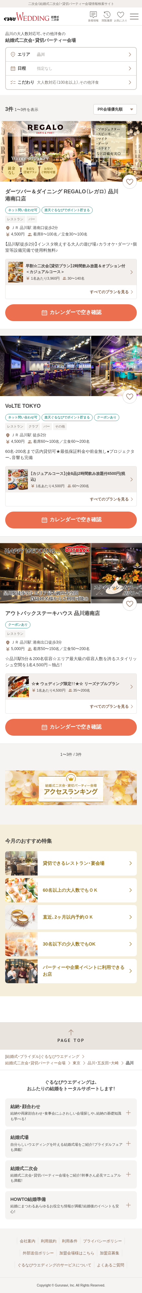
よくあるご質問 (110, 1265)
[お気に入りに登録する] (130, 182)
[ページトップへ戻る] (71, 1036)
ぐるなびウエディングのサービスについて (54, 1265)
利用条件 (69, 1241)
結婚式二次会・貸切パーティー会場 (35, 1063)
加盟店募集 (109, 1253)
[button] (71, 1112)
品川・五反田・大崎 (103, 1063)
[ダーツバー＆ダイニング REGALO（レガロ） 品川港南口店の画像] (71, 151)
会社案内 (27, 1241)
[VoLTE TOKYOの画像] (71, 366)
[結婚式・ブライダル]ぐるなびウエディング (42, 1056)
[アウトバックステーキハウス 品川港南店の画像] (71, 573)
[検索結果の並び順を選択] (115, 109)
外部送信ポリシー (38, 1253)
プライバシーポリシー (102, 1241)
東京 (76, 1063)
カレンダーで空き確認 (71, 313)
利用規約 (48, 1241)
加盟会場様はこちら (76, 1253)
